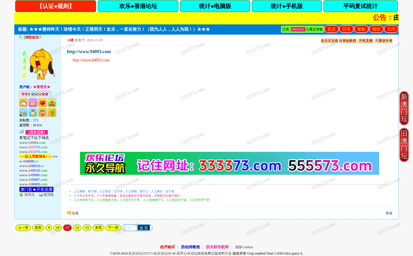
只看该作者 (383, 41)
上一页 (23, 228)
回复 (346, 29)
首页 (331, 29)
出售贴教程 (347, 41)
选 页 (143, 228)
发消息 (49, 195)
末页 (98, 228)
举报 (388, 213)
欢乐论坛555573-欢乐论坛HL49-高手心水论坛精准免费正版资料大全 (180, 253)
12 (77, 228)
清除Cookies (244, 247)
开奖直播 (366, 41)
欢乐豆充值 (329, 41)
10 (57, 228)
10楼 (70, 40)
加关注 (29, 195)
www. (32, 142)
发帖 (361, 29)
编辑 (376, 29)
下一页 (113, 228)
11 (67, 228)
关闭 (391, 29)
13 (87, 228)
